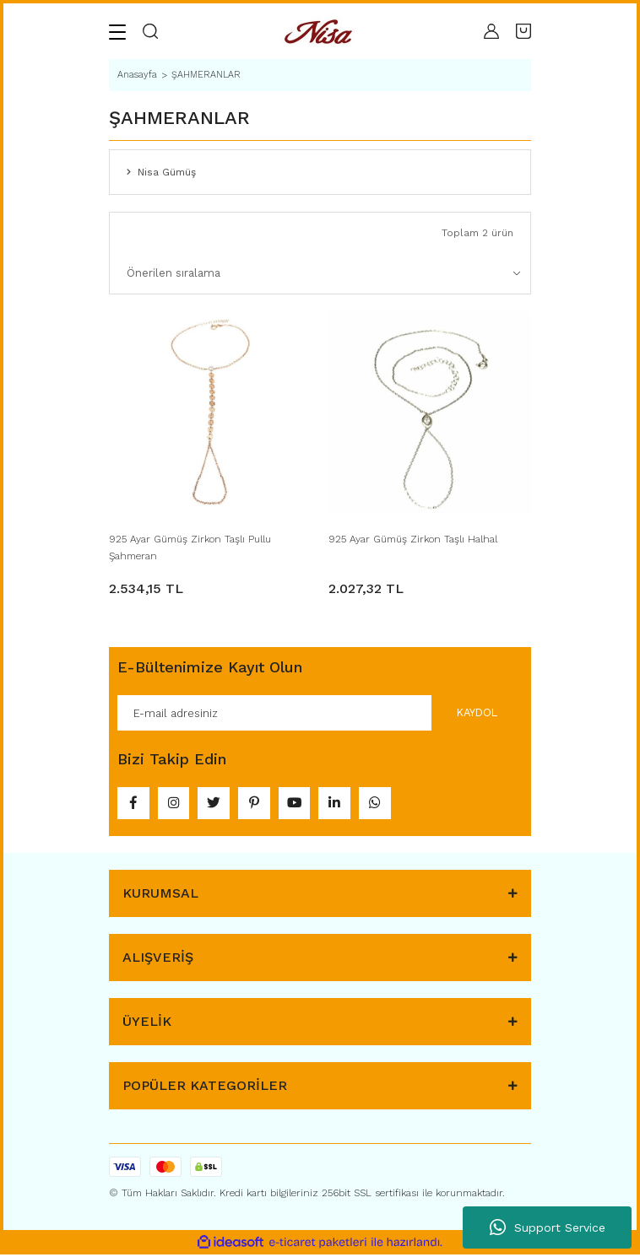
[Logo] (321, 31)
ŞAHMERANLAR (206, 74)
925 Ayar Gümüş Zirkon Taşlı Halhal (412, 539)
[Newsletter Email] (320, 713)
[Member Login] (491, 31)
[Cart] (523, 31)
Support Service (547, 1227)
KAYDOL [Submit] (476, 712)
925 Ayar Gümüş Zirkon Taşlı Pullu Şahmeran (190, 547)
